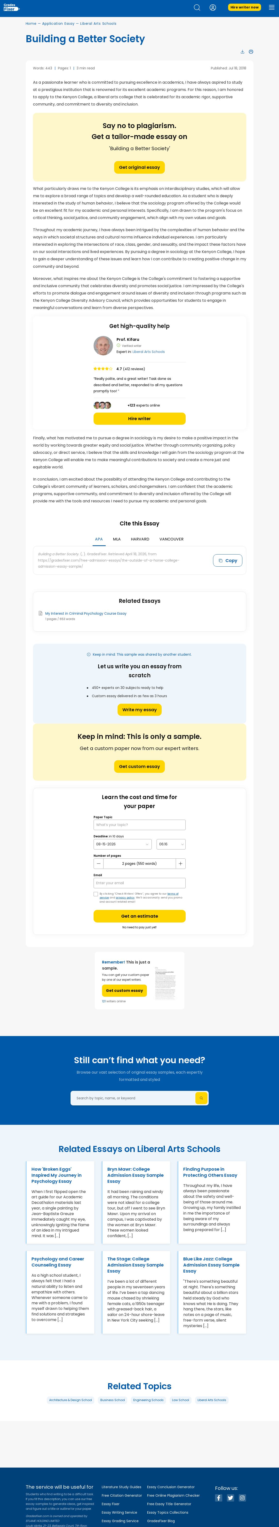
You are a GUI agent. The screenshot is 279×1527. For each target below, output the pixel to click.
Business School (112, 1400)
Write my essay (139, 710)
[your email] (140, 883)
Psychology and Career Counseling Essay (58, 1262)
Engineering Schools (148, 1400)
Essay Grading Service (120, 1521)
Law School (180, 1400)
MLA (117, 539)
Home (31, 23)
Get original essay (139, 167)
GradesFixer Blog (161, 1521)
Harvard (140, 539)
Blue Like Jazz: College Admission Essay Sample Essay (211, 1265)
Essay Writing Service (119, 1512)
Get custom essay (139, 766)
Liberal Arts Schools (98, 23)
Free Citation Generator (122, 1495)
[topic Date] (123, 844)
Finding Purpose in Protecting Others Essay (210, 1172)
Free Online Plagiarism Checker (173, 1495)
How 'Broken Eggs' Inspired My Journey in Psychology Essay (57, 1175)
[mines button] (99, 863)
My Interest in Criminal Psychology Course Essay (86, 613)
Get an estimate (139, 916)
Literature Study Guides (121, 1487)
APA (99, 539)
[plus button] (180, 863)
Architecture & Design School (70, 1400)
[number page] (140, 864)
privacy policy (125, 897)
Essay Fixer (111, 1504)
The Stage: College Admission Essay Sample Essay (135, 1265)
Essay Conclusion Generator (171, 1487)
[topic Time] (171, 844)
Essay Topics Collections (167, 1512)
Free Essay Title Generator (169, 1504)
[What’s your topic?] (140, 825)
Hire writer (139, 419)
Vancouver (171, 539)
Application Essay (58, 23)
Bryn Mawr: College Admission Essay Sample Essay (135, 1175)
